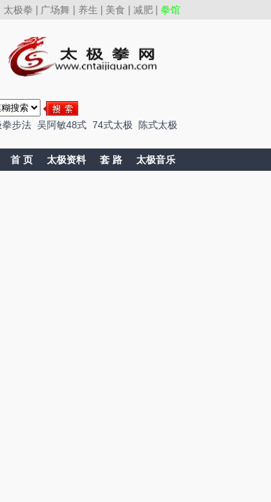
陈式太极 (157, 124)
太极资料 (66, 159)
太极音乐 (155, 159)
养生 (88, 9)
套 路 (111, 159)
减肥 (143, 9)
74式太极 (112, 124)
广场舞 (55, 9)
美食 (115, 9)
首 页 (21, 159)
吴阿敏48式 (62, 124)
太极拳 (18, 9)
